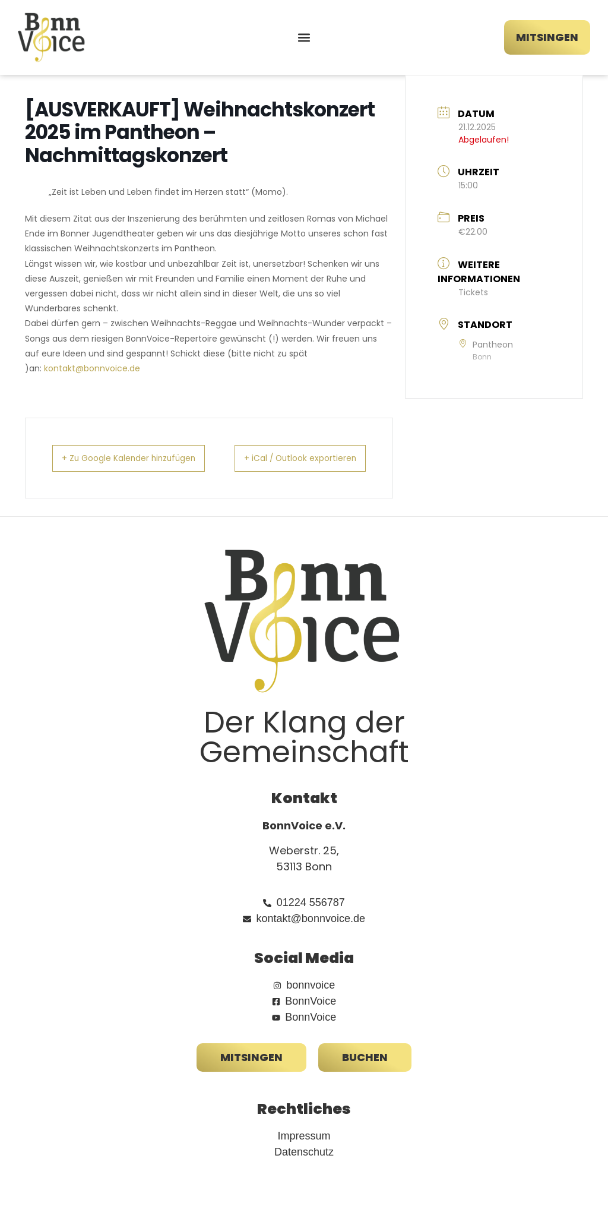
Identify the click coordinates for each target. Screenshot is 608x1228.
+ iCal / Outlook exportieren (334, 465)
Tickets (473, 292)
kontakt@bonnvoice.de (92, 368)
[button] (304, 38)
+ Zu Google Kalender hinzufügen (108, 465)
